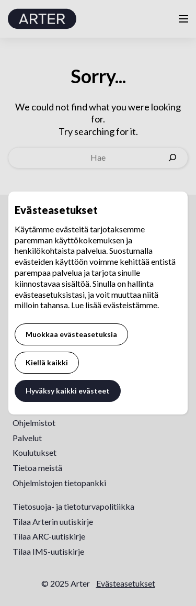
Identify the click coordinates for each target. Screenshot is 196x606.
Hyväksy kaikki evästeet (68, 390)
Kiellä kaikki (47, 362)
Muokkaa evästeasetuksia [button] (71, 334)
